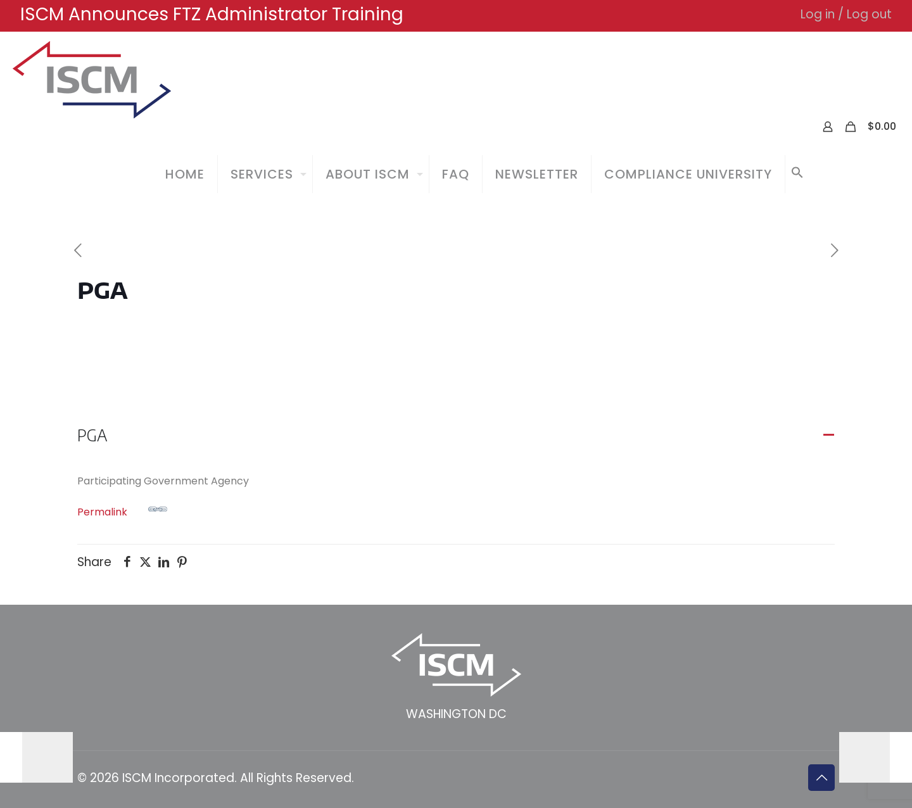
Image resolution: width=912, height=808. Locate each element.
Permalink (122, 509)
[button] (797, 174)
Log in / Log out (846, 14)
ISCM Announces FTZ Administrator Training (211, 14)
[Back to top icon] (821, 777)
